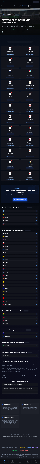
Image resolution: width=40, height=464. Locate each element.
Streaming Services (34, 5)
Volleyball (16, 5)
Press (10, 444)
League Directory (22, 447)
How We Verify (15, 450)
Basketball (12, 461)
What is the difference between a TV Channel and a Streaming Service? (18, 388)
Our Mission (29, 447)
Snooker (3, 5)
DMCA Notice (33, 444)
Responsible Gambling (23, 450)
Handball (10, 5)
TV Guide (35, 461)
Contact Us (22, 444)
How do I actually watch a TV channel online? (13, 384)
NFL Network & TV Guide (23, 436)
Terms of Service (5, 447)
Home (3, 14)
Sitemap (16, 447)
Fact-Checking (35, 447)
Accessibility (11, 447)
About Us (5, 444)
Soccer (20, 461)
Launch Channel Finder (20, 199)
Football (28, 461)
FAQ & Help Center (15, 444)
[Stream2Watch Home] (4, 2)
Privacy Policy (27, 444)
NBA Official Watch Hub (33, 436)
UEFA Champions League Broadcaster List (10, 436)
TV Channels (25, 5)
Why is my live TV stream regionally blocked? (13, 391)
